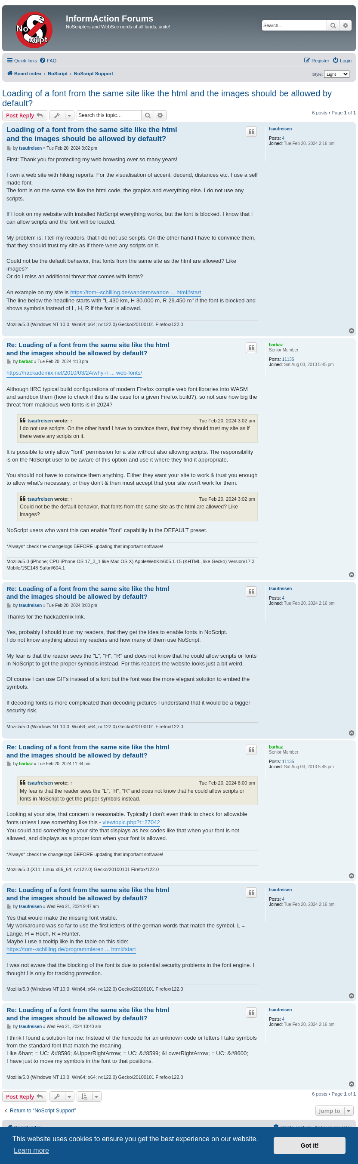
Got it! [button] (310, 1145)
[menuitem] (47, 60)
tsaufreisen (280, 128)
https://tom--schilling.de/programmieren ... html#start (71, 949)
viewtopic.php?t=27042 (131, 822)
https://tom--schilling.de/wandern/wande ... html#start (135, 292)
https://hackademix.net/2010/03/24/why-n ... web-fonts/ (74, 373)
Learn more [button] (31, 1150)
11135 (288, 359)
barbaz (276, 344)
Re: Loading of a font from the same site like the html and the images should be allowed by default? (87, 349)
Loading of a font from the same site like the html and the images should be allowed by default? (167, 98)
